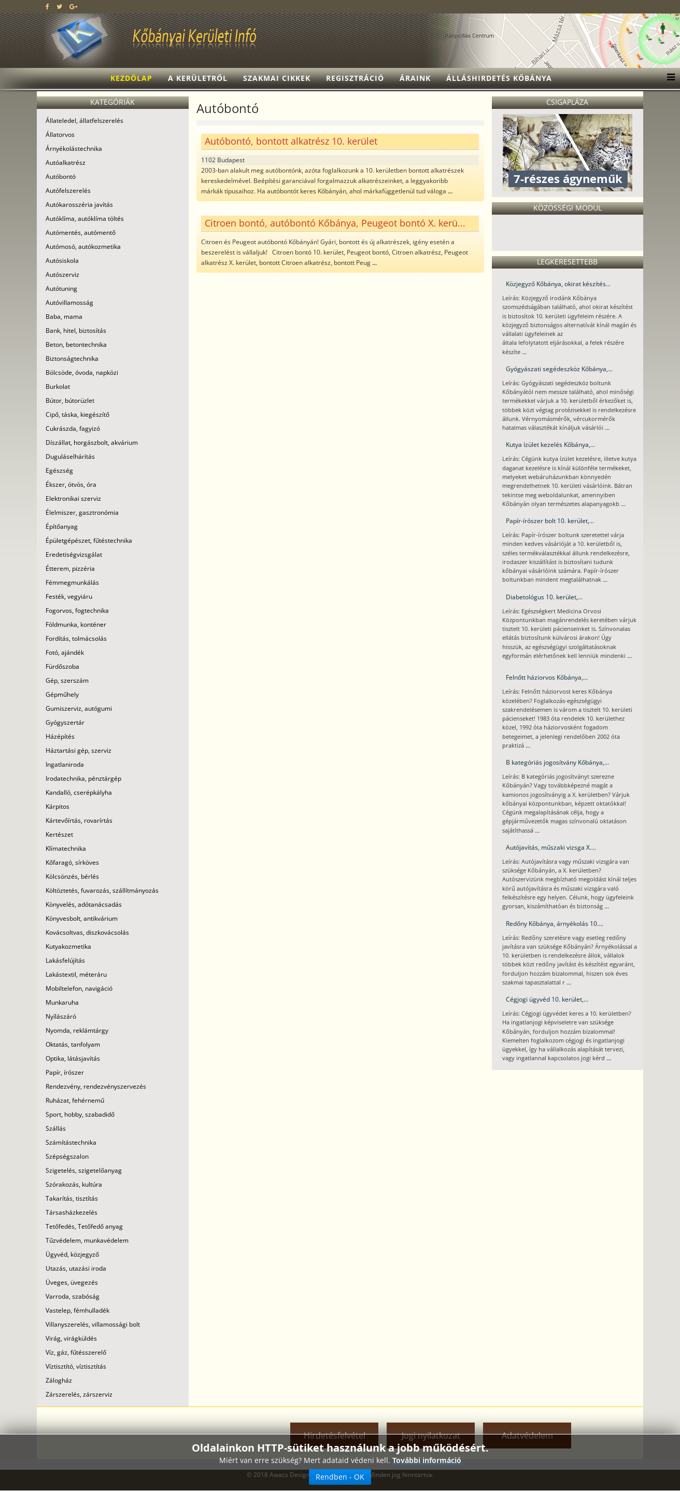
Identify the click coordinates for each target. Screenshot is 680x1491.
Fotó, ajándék (65, 652)
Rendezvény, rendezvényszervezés (96, 1086)
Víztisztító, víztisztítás (76, 1366)
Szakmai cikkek (276, 78)
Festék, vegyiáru (69, 596)
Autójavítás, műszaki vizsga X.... (551, 847)
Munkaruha (62, 1002)
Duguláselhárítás (70, 456)
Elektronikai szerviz (73, 498)
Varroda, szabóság (73, 1296)
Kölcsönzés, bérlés (72, 876)
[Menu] (668, 78)
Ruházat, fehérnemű (75, 1100)
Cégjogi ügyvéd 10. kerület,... (547, 999)
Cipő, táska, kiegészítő (77, 414)
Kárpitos (57, 806)
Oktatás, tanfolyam (73, 1044)
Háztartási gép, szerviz (78, 750)
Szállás (56, 1128)
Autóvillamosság (69, 302)
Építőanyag (62, 526)
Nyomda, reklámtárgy (77, 1030)
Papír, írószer (65, 1072)
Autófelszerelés (68, 190)
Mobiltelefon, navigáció (79, 988)
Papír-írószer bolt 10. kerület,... (550, 520)
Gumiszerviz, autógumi (79, 708)
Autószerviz (62, 274)
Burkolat (58, 386)
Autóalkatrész (66, 162)
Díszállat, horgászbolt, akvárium (92, 442)
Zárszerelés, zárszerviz (79, 1394)
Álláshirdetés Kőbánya (499, 78)
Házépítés (60, 736)
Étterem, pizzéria (70, 568)
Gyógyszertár (65, 722)
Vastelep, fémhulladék (77, 1310)
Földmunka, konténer (76, 624)
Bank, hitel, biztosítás (76, 330)
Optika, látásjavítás (73, 1058)
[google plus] (73, 6)
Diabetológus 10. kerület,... (544, 597)
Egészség (59, 470)
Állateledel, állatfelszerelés (84, 120)
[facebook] (47, 6)
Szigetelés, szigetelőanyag (84, 1170)
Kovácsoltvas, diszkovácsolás (87, 932)
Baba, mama (64, 316)
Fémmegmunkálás (72, 582)
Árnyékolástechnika (74, 148)
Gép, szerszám (67, 680)
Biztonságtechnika (72, 358)
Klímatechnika (66, 848)
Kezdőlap (131, 78)
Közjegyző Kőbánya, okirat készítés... (558, 283)
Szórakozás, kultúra (74, 1184)
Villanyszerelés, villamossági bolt (93, 1324)
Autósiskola (62, 260)
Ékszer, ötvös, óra (71, 484)
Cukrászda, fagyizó (73, 428)
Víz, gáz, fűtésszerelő (76, 1352)
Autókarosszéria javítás (79, 204)
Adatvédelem (527, 1435)
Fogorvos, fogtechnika (77, 610)
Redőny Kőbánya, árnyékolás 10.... (554, 923)
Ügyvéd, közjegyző (72, 1254)
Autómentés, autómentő (81, 232)
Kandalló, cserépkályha (79, 792)
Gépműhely (62, 694)
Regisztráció (355, 78)
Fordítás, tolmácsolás (76, 638)
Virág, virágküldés (71, 1338)
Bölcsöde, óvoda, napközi (82, 372)
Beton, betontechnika (76, 344)
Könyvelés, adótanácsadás (84, 904)
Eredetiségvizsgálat (74, 554)
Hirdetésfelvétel (334, 1435)
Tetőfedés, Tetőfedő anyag (84, 1226)
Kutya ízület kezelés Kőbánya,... (550, 444)
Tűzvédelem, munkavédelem (87, 1240)
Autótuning (61, 288)
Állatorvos (60, 134)
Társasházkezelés (71, 1212)
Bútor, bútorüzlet (70, 400)
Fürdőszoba (62, 666)
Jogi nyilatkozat (431, 1435)
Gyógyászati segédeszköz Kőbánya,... (559, 368)
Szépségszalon (67, 1156)
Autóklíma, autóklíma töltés (85, 218)
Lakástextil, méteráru (76, 974)
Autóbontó (61, 176)
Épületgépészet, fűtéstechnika (89, 540)
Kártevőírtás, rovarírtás (79, 820)
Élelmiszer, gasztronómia (82, 512)
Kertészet (59, 834)
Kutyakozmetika (68, 946)
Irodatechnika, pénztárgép (83, 778)
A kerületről (198, 78)
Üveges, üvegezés (72, 1282)
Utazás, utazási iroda (76, 1268)
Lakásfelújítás (65, 960)
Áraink (415, 78)
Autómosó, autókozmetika (83, 246)
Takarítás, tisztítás (72, 1198)
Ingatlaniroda (65, 764)
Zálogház (59, 1380)
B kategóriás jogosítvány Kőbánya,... (557, 762)
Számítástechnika (71, 1142)
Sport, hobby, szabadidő (80, 1114)
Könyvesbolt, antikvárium (82, 918)
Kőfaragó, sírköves (72, 862)
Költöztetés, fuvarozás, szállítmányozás (102, 890)
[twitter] (59, 6)
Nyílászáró (61, 1016)
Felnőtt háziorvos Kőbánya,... (547, 677)
